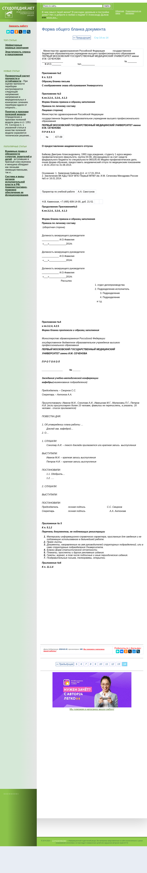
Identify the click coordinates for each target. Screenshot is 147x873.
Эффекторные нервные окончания (17, 46)
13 (118, 664)
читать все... (52, 17)
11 (106, 664)
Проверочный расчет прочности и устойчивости (17, 78)
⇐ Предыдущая (81, 37)
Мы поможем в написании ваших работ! (92, 709)
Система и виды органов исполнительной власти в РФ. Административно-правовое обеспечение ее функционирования (16, 185)
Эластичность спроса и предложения (17, 53)
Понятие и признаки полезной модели (17, 113)
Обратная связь (119, 12)
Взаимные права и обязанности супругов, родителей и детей (18, 155)
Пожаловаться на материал (133, 12)
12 (112, 664)
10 (100, 664)
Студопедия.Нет (59, 840)
